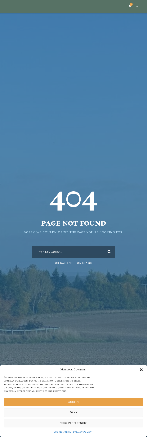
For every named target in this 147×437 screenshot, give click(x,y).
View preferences (73, 423)
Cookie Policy (62, 432)
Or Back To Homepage (73, 263)
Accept (73, 402)
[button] (141, 370)
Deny (73, 412)
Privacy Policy (82, 432)
